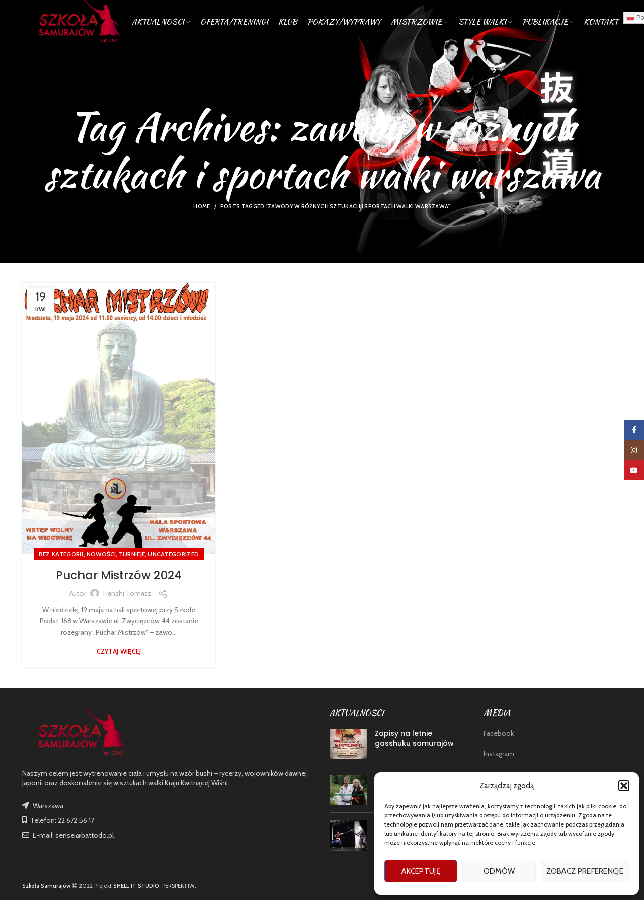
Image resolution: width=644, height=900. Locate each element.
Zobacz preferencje (584, 871)
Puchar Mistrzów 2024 (118, 575)
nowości (101, 554)
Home (201, 206)
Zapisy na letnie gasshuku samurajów (414, 738)
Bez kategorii (61, 554)
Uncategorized (173, 554)
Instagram (499, 753)
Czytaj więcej (119, 651)
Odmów (499, 871)
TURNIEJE (132, 554)
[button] (624, 786)
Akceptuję (420, 871)
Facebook (499, 733)
